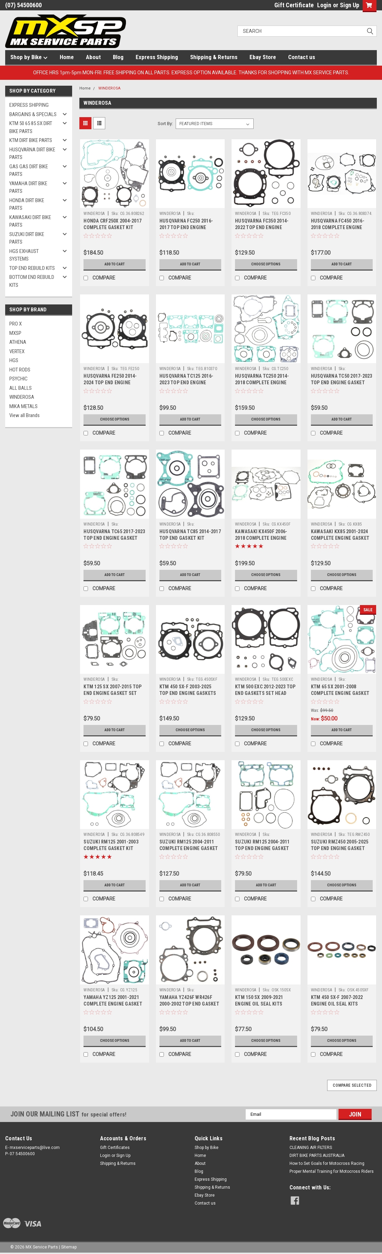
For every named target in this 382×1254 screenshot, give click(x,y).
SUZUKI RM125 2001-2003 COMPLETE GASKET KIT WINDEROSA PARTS (111, 848)
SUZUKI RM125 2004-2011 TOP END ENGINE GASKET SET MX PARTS (262, 848)
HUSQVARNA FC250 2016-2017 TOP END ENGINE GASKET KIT (186, 227)
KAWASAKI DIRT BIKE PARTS (30, 221)
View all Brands (24, 415)
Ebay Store (262, 57)
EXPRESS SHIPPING (29, 105)
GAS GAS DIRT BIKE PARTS (28, 170)
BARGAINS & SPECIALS (33, 114)
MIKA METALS (23, 406)
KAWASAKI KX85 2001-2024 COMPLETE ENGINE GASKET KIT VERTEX (340, 538)
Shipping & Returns (213, 57)
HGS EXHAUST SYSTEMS (24, 255)
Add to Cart (114, 264)
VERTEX (17, 351)
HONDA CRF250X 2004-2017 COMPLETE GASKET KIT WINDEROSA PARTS (112, 227)
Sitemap (69, 1247)
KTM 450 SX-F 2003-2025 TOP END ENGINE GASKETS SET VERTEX (187, 693)
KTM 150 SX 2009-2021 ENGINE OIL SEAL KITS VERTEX (259, 1003)
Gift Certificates (115, 1147)
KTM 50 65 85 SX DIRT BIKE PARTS (30, 127)
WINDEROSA (21, 397)
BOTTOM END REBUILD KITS (31, 281)
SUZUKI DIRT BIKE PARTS (26, 238)
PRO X (15, 324)
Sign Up (349, 5)
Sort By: (165, 123)
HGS (13, 360)
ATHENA (17, 342)
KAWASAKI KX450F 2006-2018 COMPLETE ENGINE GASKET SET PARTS (261, 538)
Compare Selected (352, 1085)
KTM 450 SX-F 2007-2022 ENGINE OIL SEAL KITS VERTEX (337, 1003)
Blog (118, 57)
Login (324, 5)
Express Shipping (157, 57)
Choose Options (266, 264)
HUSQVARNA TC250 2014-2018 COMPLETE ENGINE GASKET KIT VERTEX (262, 382)
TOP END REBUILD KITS (32, 268)
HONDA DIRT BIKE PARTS (26, 204)
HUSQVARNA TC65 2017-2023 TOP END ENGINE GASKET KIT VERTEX (114, 538)
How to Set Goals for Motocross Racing (327, 1163)
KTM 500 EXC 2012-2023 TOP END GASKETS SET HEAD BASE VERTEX (265, 693)
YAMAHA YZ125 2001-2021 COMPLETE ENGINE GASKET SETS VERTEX (113, 1003)
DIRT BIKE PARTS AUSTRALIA (317, 1155)
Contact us (301, 57)
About (93, 57)
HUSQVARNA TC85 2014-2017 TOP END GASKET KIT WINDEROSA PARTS (190, 538)
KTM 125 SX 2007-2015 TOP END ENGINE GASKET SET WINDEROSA (112, 693)
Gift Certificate (294, 5)
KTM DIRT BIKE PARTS (30, 140)
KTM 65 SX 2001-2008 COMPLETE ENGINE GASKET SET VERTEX (340, 693)
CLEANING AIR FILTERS (311, 1147)
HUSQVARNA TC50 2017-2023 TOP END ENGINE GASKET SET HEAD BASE (341, 382)
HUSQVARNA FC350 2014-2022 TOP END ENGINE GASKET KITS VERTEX (261, 227)
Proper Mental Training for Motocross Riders (332, 1171)
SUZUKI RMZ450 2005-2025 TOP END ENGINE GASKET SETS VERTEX (340, 848)
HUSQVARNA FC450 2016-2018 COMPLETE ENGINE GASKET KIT (337, 227)
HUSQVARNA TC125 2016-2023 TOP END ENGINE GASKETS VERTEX (186, 382)
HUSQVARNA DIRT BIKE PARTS (32, 154)
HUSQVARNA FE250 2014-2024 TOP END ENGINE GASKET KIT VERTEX (110, 382)
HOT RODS (19, 370)
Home (67, 57)
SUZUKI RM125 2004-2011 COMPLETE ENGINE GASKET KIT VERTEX (188, 848)
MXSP (15, 333)
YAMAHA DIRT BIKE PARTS (28, 187)
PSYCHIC (18, 379)
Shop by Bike (29, 57)
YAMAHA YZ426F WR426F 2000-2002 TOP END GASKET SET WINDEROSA (189, 1003)
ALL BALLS (20, 388)
